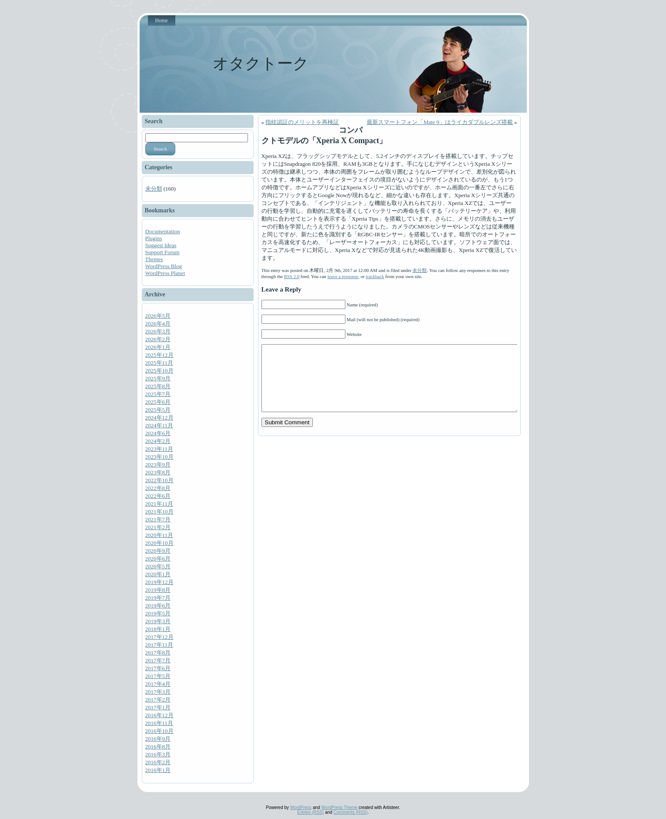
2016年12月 (159, 715)
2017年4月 (158, 684)
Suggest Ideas (161, 245)
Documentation (162, 231)
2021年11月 (159, 503)
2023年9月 (158, 464)
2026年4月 (158, 323)
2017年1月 (158, 707)
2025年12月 (159, 355)
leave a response (343, 276)
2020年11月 (159, 535)
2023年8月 (158, 472)
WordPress (300, 807)
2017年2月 (158, 699)
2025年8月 (158, 386)
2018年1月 (158, 629)
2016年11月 (159, 723)
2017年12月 (159, 637)
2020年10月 (159, 543)
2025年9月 (158, 378)
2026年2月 (158, 339)
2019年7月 (158, 597)
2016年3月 (158, 754)
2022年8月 (158, 488)
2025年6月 (158, 402)
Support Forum (162, 252)
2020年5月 (158, 566)
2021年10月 (159, 511)
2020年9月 (158, 550)
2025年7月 (158, 394)
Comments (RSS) (351, 812)
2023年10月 (159, 456)
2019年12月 (159, 582)
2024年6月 (158, 433)
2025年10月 (159, 370)
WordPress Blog (163, 266)
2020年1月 (158, 574)
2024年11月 (159, 425)
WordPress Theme (339, 807)
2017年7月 (158, 660)
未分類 (153, 188)
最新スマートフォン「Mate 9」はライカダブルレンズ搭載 (439, 122)
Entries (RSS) (310, 812)
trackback (375, 276)
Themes (154, 259)
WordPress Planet (165, 273)
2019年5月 (158, 613)
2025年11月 (159, 362)
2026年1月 (158, 347)
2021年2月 (158, 527)
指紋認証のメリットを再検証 (302, 122)
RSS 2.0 (292, 276)
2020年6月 (158, 558)
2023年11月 (159, 449)
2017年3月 (158, 691)
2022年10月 (159, 480)
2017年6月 (158, 668)
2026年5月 (158, 315)
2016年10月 (159, 731)
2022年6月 (158, 496)
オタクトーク (261, 63)
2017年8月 (158, 652)
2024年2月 (158, 441)
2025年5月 (158, 409)
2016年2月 (158, 762)
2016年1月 (158, 770)
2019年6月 (158, 605)
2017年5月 (158, 676)
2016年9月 (158, 738)
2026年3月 (158, 331)
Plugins (153, 238)
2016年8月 (158, 746)
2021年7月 (158, 519)
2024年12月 (159, 417)
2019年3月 (158, 621)
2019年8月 (158, 590)
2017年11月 (159, 644)
